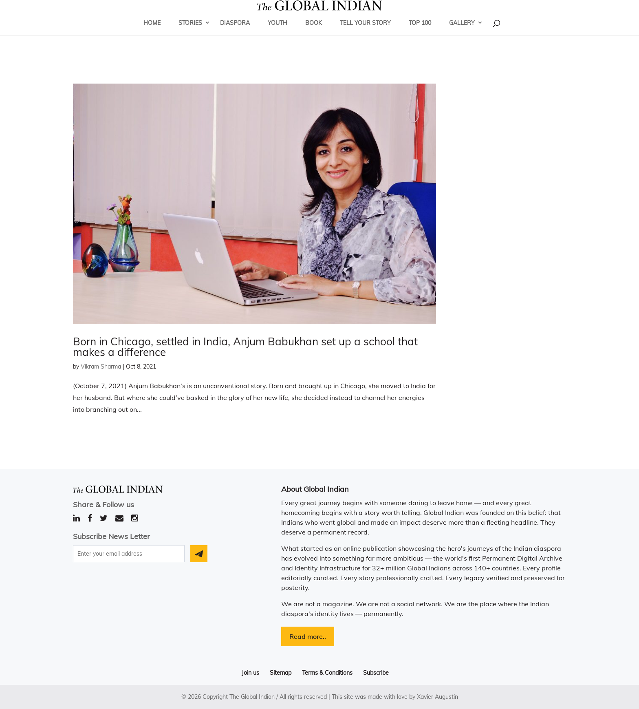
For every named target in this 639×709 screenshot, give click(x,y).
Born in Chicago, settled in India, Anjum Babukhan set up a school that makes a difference (245, 347)
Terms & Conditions (327, 672)
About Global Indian (315, 489)
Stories (190, 34)
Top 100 (420, 34)
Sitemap (280, 672)
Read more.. (307, 636)
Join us (250, 672)
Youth (277, 34)
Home (152, 34)
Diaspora (235, 34)
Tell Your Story (365, 34)
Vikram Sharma (101, 366)
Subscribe (376, 672)
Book (313, 34)
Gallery (462, 34)
